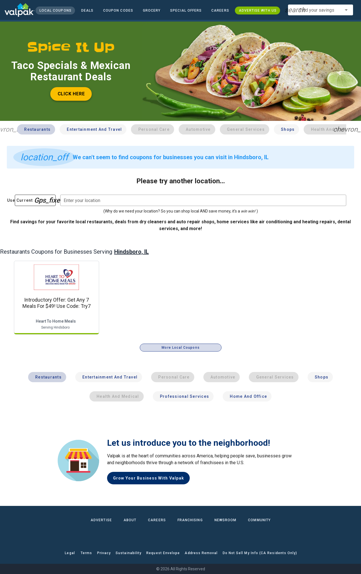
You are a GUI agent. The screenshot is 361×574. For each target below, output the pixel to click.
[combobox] (320, 10)
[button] (185, 10)
